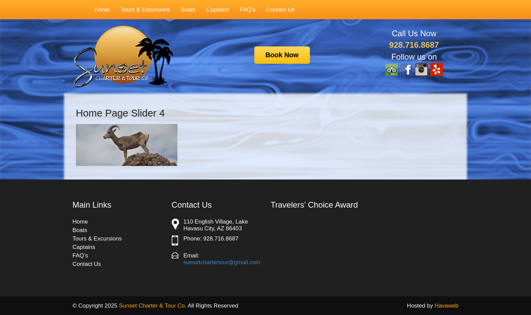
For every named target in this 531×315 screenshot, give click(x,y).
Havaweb (446, 305)
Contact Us (280, 9)
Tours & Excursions (142, 9)
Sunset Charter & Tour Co (152, 305)
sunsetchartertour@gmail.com (222, 262)
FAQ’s (247, 9)
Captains (217, 9)
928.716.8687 (414, 44)
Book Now (282, 55)
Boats (188, 9)
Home (102, 9)
